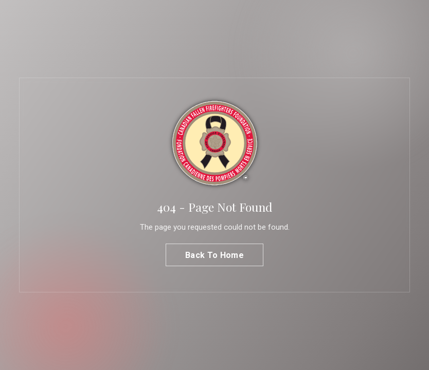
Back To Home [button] (214, 255)
